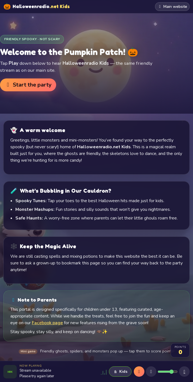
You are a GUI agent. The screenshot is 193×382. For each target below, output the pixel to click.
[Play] (139, 371)
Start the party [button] (28, 85)
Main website (172, 6)
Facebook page (47, 323)
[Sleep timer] (184, 371)
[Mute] (151, 371)
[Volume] (168, 371)
